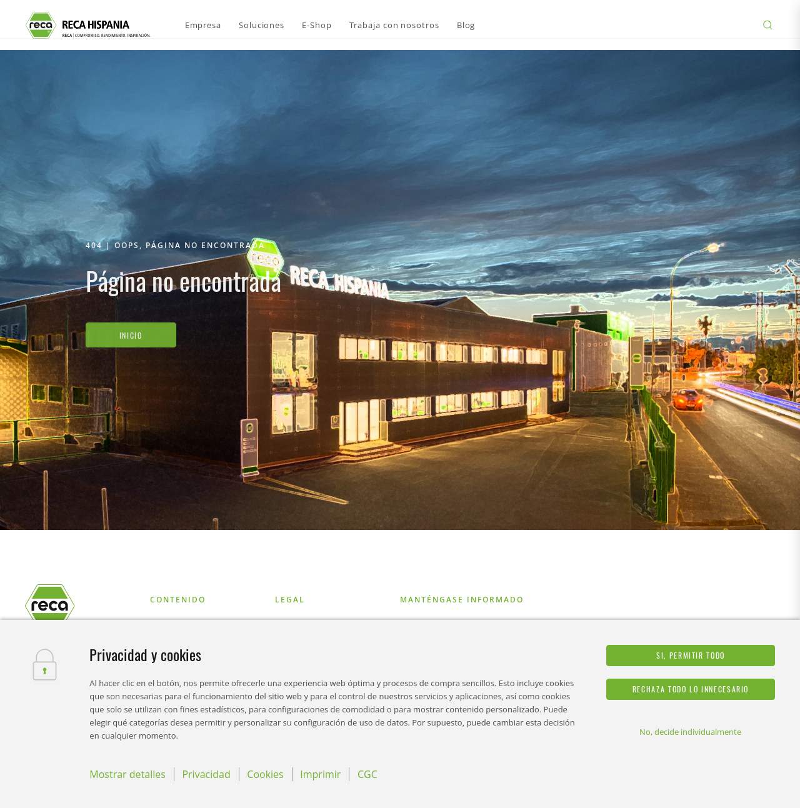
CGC (368, 774)
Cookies (265, 774)
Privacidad (206, 774)
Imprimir (320, 774)
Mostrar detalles (127, 774)
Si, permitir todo (690, 655)
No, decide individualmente (690, 731)
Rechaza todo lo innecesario (690, 689)
